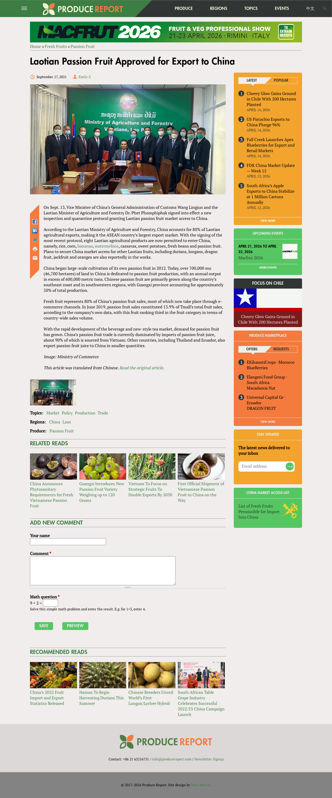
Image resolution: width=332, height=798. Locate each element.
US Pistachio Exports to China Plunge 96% (268, 121)
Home (35, 46)
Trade (103, 413)
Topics (251, 8)
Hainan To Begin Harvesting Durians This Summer (101, 697)
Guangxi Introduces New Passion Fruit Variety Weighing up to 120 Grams (101, 492)
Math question (44, 597)
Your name (40, 535)
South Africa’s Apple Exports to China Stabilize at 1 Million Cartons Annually (270, 194)
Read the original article (141, 367)
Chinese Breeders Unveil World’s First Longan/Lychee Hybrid (150, 697)
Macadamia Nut (261, 388)
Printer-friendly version (35, 249)
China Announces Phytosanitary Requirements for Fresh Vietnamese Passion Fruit (51, 494)
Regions (218, 8)
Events (282, 8)
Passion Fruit (83, 46)
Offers (252, 349)
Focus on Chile (268, 283)
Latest (252, 80)
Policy (67, 413)
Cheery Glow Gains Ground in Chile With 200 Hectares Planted (271, 99)
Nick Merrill (200, 785)
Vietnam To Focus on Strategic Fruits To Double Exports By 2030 (150, 489)
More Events (268, 267)
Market (52, 413)
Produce (184, 8)
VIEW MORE (268, 220)
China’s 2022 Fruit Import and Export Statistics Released (47, 697)
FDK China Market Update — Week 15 (271, 168)
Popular (281, 80)
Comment (40, 553)
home (154, 8)
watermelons (107, 246)
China (54, 422)
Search (325, 8)
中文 (310, 8)
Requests (281, 349)
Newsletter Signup (209, 759)
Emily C (85, 76)
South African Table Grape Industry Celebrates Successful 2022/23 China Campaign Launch (201, 703)
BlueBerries (257, 367)
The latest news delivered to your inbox (264, 450)
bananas (85, 246)
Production (85, 413)
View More (268, 421)
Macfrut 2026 (250, 257)
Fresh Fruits (56, 46)
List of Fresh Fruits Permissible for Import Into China (259, 511)
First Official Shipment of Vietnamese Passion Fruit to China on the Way (201, 492)
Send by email (35, 258)
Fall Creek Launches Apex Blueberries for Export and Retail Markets (271, 145)
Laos (66, 422)
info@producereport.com (171, 759)
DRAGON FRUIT (261, 408)
